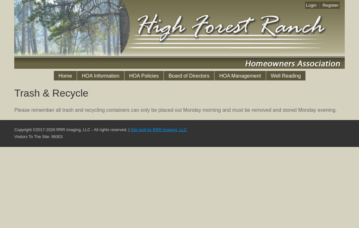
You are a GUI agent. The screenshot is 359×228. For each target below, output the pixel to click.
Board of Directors (189, 76)
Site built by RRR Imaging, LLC (159, 129)
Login (311, 5)
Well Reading (286, 76)
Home (65, 76)
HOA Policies (144, 76)
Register (331, 5)
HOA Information (100, 76)
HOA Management (240, 76)
